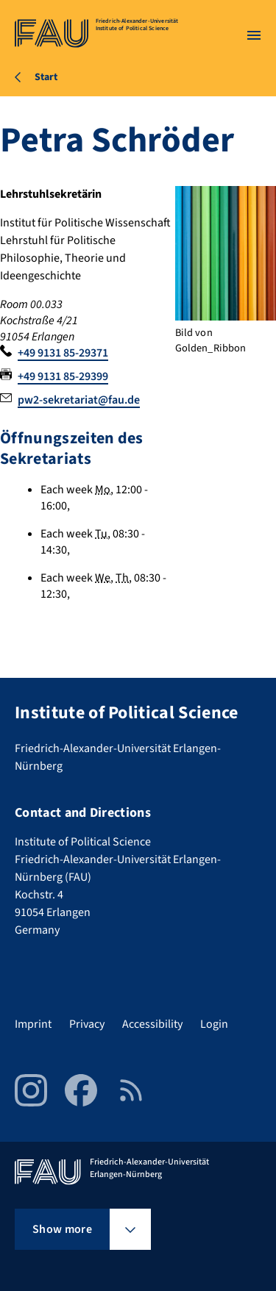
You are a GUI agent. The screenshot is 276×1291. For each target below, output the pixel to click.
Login (214, 1024)
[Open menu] (254, 35)
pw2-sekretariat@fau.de (79, 400)
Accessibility (152, 1024)
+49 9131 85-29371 (63, 353)
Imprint (33, 1024)
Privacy (87, 1024)
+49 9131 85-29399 (63, 376)
